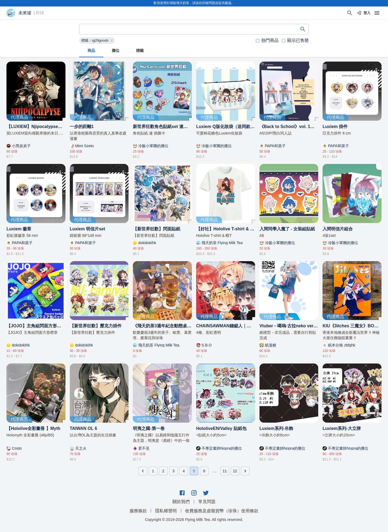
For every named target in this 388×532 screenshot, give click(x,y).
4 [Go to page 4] (184, 471)
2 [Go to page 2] (163, 471)
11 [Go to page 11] (225, 471)
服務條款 (138, 511)
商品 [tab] (91, 50)
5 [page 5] (194, 471)
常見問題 (207, 501)
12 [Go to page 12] (235, 471)
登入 (363, 13)
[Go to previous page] (142, 471)
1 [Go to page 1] (153, 471)
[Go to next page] (245, 471)
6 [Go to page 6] (204, 471)
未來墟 (24, 13)
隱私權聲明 (166, 511)
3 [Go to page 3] (173, 471)
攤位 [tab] (115, 50)
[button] (97, 40)
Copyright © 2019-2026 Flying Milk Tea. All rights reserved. (194, 519)
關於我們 (181, 501)
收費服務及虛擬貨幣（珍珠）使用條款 (221, 511)
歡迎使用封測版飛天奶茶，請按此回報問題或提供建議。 (194, 3)
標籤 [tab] (140, 50)
